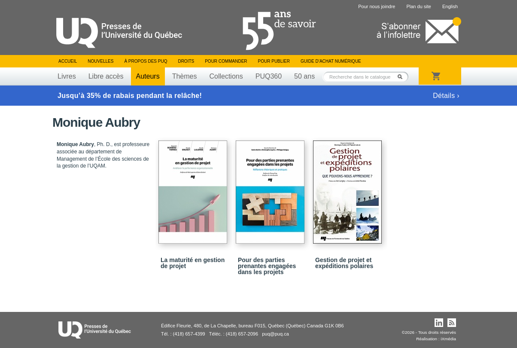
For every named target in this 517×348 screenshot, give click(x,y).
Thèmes (184, 76)
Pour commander (226, 61)
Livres (67, 76)
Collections (226, 76)
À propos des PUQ (145, 61)
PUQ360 (268, 76)
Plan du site (418, 6)
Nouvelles (100, 61)
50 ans (304, 76)
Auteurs (148, 76)
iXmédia (448, 338)
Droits (186, 61)
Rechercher (402, 76)
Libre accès (106, 76)
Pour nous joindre (376, 6)
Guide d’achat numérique (331, 61)
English (450, 6)
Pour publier (274, 61)
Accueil (67, 61)
